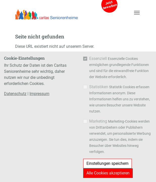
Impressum (39, 93)
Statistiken (98, 86)
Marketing (98, 121)
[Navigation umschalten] (137, 12)
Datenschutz (15, 93)
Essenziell (98, 58)
